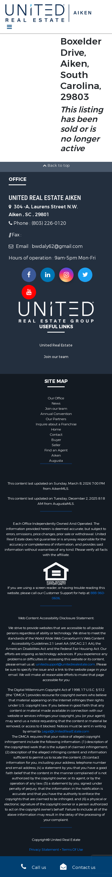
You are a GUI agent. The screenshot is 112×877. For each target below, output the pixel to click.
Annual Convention (56, 413)
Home (56, 429)
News (56, 403)
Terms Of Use (72, 849)
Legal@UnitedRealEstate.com (65, 731)
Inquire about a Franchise (56, 424)
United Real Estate (56, 345)
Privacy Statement (44, 849)
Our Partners (56, 419)
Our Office (56, 398)
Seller (56, 445)
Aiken (56, 455)
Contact (56, 434)
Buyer (56, 439)
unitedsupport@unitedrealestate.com (65, 664)
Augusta (56, 460)
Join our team (56, 357)
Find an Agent (56, 450)
